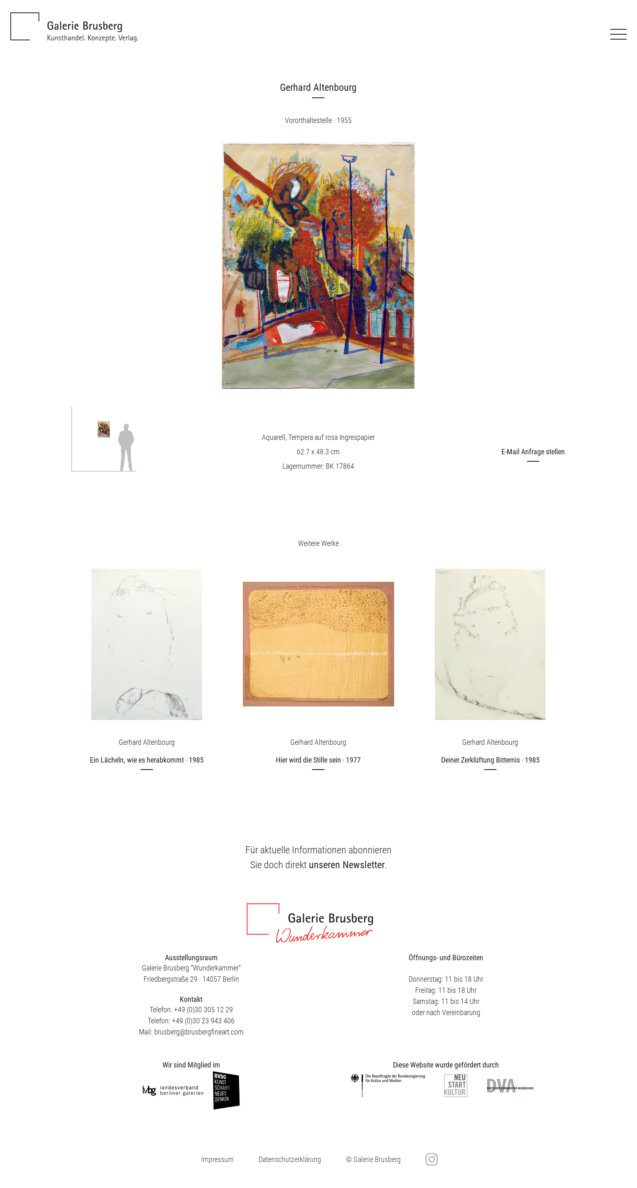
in (430, 1159)
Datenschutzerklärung (290, 1159)
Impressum (217, 1159)
